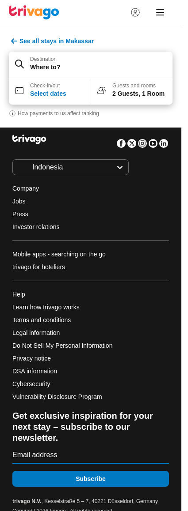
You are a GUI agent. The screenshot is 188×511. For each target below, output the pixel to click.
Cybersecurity (31, 383)
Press (20, 214)
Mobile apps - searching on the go (59, 254)
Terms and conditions (41, 319)
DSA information (34, 371)
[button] (91, 65)
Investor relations (36, 226)
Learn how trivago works (46, 307)
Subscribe (91, 478)
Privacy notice (31, 358)
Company (25, 188)
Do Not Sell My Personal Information (63, 345)
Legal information (36, 332)
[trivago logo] (34, 12)
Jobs (19, 201)
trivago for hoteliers (38, 267)
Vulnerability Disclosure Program (57, 396)
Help (18, 294)
